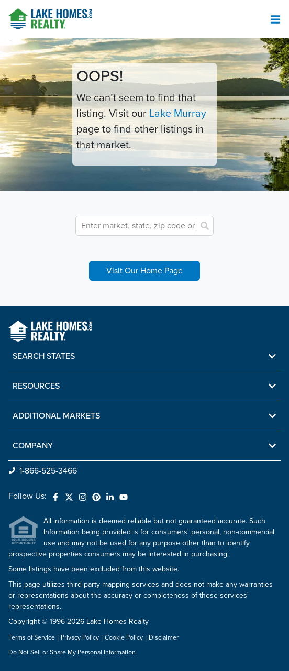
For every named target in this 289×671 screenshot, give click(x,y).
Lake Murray (177, 113)
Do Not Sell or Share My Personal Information (72, 652)
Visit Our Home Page (144, 271)
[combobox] (150, 225)
